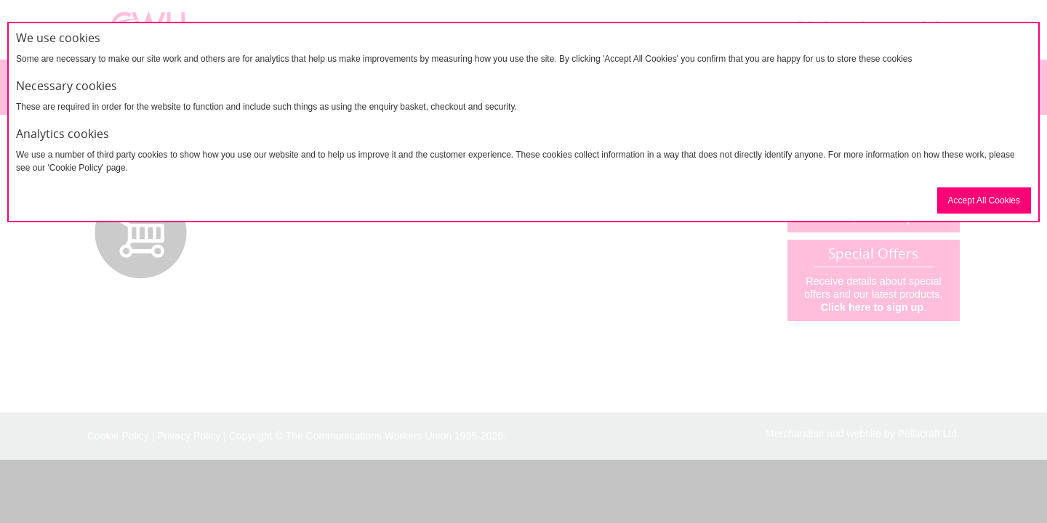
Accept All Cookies (984, 200)
